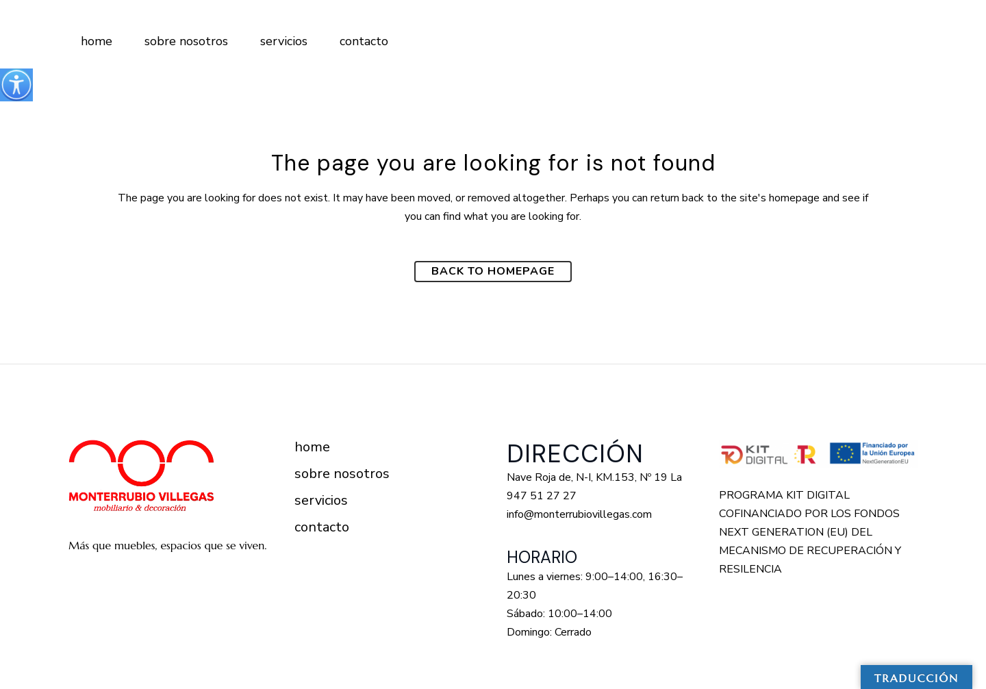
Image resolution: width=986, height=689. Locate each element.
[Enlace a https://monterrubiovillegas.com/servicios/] (281, 41)
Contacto (321, 527)
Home (312, 447)
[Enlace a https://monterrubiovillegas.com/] (94, 41)
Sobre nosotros (342, 473)
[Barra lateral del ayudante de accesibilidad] (16, 84)
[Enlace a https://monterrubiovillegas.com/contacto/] (361, 41)
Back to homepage (493, 271)
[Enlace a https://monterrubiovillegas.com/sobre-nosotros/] (184, 41)
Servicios (321, 500)
